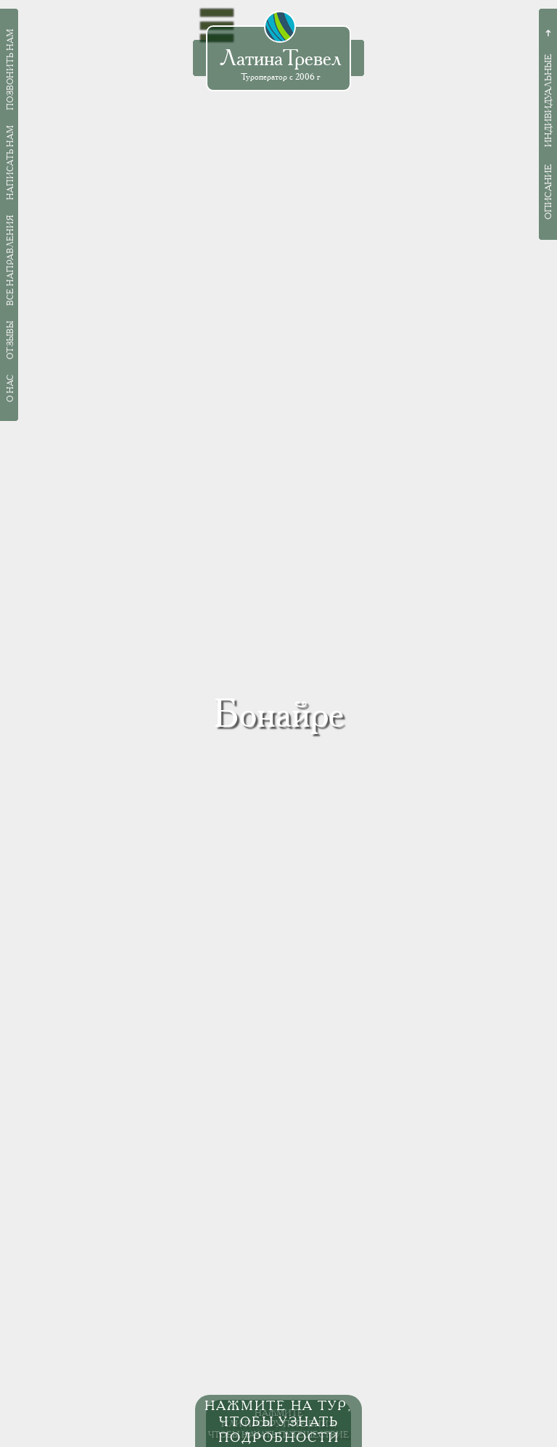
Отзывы (9, 340)
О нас (9, 388)
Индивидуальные (548, 100)
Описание (548, 192)
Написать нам (9, 162)
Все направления (9, 260)
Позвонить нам (9, 69)
